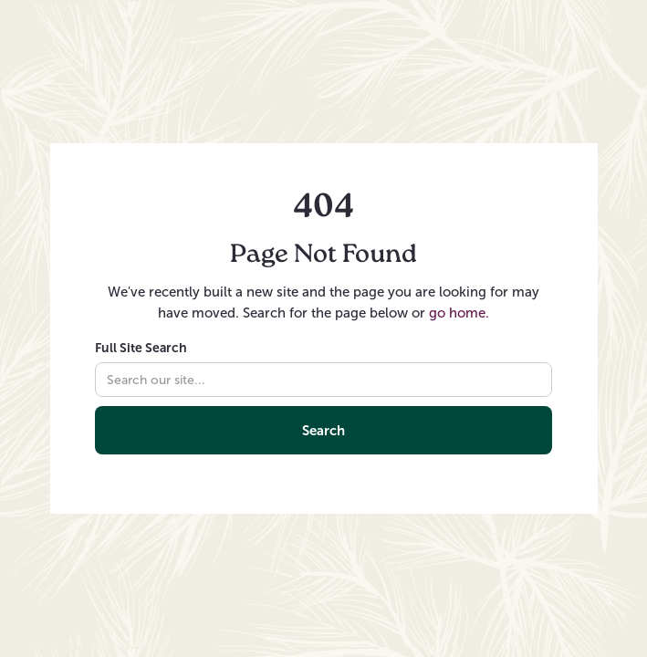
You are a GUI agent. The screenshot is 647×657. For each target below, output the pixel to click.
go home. (459, 313)
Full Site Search (141, 347)
